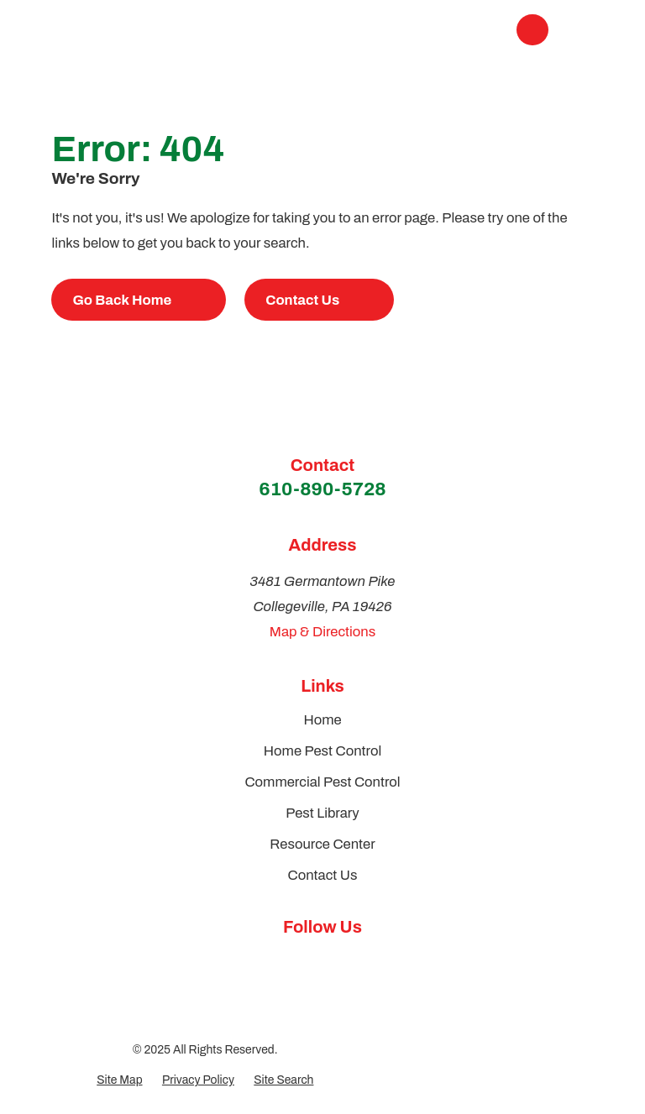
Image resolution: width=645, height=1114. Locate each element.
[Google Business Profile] (265, 960)
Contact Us (323, 875)
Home (322, 720)
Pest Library (322, 813)
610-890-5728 (322, 489)
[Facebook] (303, 960)
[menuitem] (119, 1080)
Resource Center (322, 844)
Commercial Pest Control (322, 782)
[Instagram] (341, 960)
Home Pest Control (322, 751)
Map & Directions (322, 632)
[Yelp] (379, 960)
